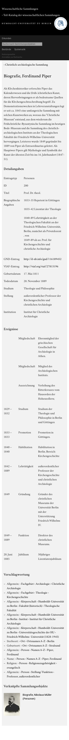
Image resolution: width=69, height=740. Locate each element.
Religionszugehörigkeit (42, 663)
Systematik (19, 49)
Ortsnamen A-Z (36, 641)
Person (25, 650)
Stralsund (54, 645)
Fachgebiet (27, 583)
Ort (23, 641)
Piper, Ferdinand (51, 658)
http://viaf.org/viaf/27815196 (41, 266)
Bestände (6, 49)
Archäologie (43, 583)
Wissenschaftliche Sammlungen (20, 8)
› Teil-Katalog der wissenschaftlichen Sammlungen (31, 15)
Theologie (41, 592)
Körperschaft (28, 601)
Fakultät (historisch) (30, 606)
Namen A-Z (38, 650)
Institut (23, 619)
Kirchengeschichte (17, 597)
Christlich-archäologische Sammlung (26, 64)
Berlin (50, 641)
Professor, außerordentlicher (23, 676)
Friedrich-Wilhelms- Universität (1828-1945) (33, 636)
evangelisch (13, 667)
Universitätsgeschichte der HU (36, 632)
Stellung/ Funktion (42, 672)
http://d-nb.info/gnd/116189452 (42, 259)
